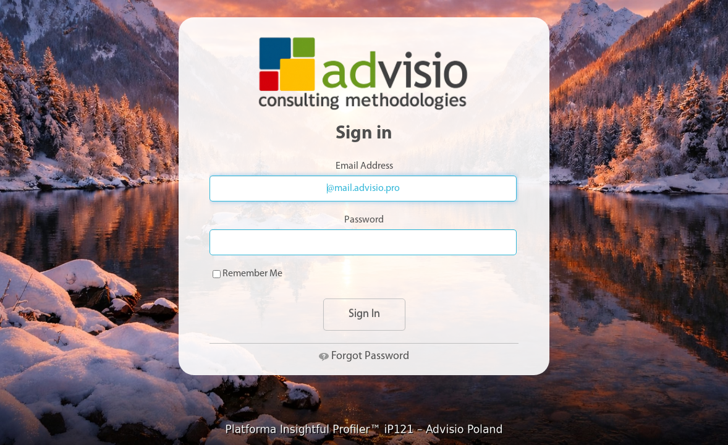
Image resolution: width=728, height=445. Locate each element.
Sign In (364, 314)
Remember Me (247, 274)
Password (364, 220)
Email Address (364, 166)
